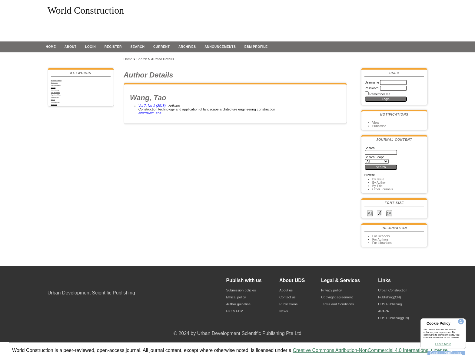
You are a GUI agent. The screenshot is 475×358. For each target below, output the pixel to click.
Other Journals (382, 189)
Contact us (287, 297)
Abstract (146, 113)
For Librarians (382, 243)
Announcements (220, 46)
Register (113, 46)
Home (51, 46)
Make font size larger (389, 212)
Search (138, 46)
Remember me (380, 94)
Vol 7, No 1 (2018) (152, 105)
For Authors (380, 239)
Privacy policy (331, 290)
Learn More (443, 344)
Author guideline (238, 304)
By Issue (378, 179)
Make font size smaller (370, 212)
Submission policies (241, 290)
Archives (187, 46)
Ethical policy (236, 297)
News (283, 311)
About (71, 46)
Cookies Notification (446, 353)
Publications (288, 304)
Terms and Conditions (337, 304)
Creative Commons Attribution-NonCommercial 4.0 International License (370, 350)
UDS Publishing (390, 304)
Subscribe (379, 126)
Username (372, 82)
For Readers (381, 236)
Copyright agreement (337, 297)
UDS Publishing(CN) (393, 318)
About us (286, 290)
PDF (158, 113)
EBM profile (256, 46)
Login (90, 46)
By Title (377, 186)
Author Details (162, 59)
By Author (379, 182)
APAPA (383, 311)
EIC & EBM (234, 311)
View (375, 122)
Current (161, 46)
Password (372, 88)
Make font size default (380, 212)
